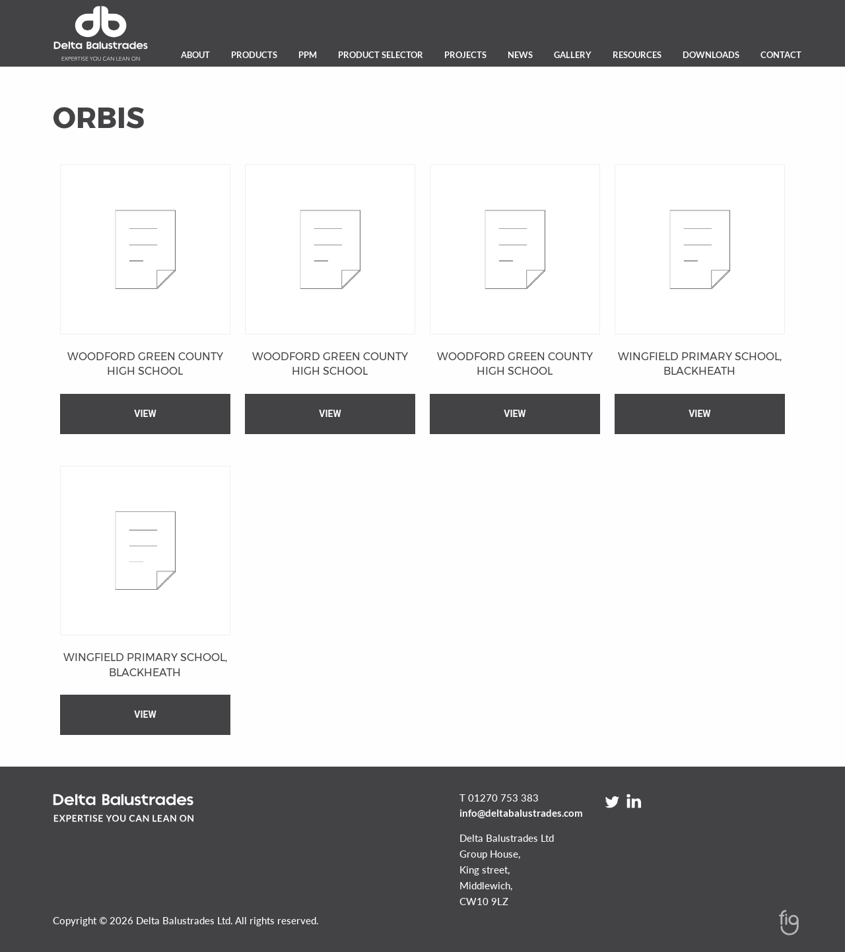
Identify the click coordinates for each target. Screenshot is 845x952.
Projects (465, 54)
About (195, 54)
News (520, 54)
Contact (780, 54)
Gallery (573, 54)
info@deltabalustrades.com (521, 813)
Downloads (711, 54)
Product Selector (380, 54)
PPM (307, 54)
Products (254, 54)
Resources (637, 54)
